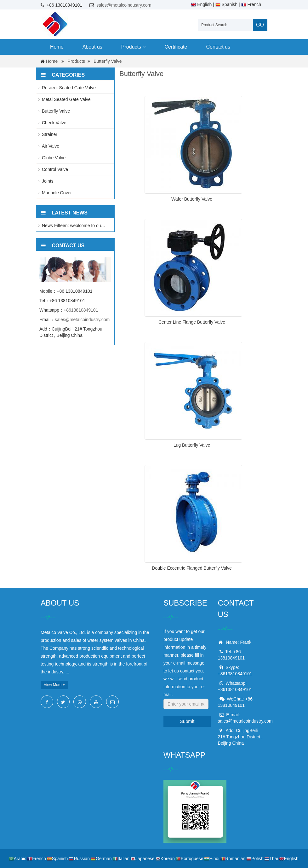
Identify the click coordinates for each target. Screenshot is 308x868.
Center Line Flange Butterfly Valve (191, 322)
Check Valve (54, 122)
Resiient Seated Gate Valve (69, 87)
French (251, 4)
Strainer (49, 134)
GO (260, 24)
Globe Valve (54, 157)
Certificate (175, 47)
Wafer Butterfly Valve (191, 199)
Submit (187, 721)
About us (92, 47)
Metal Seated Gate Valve (66, 99)
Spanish (226, 4)
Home (57, 47)
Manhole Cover (57, 192)
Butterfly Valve (108, 61)
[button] (143, 47)
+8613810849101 (81, 310)
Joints (48, 181)
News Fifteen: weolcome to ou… (74, 225)
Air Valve (50, 146)
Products (133, 47)
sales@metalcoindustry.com (123, 5)
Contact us (218, 47)
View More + (54, 685)
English (201, 4)
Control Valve (55, 169)
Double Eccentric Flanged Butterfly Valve (191, 568)
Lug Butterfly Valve (192, 445)
